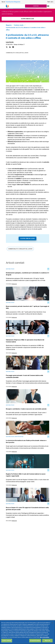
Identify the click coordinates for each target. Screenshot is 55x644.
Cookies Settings (6, 642)
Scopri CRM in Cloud (27, 238)
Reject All (47, 642)
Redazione (14, 284)
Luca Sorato (10, 42)
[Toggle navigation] (48, 6)
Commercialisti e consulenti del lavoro (17, 52)
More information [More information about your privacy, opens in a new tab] (44, 639)
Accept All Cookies (35, 642)
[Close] (52, 624)
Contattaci (36, 6)
